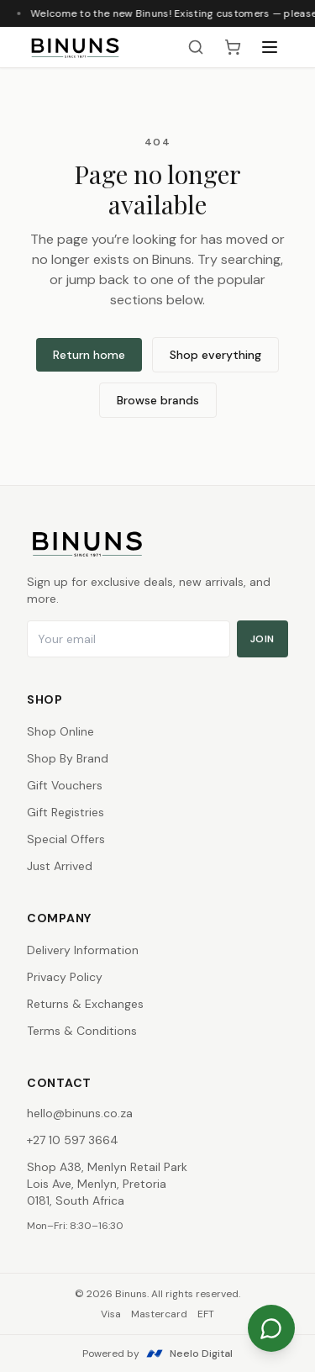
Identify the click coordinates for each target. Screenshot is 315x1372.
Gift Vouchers (64, 785)
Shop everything (215, 354)
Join (262, 639)
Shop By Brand (67, 758)
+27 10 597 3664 (72, 1140)
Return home (89, 354)
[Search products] (195, 47)
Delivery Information (83, 950)
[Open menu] (269, 47)
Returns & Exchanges (85, 1003)
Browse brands (158, 400)
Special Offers (66, 839)
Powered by (157, 1353)
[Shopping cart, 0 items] (233, 47)
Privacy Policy (64, 976)
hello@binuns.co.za (80, 1113)
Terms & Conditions (82, 1030)
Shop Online (60, 731)
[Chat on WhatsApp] (271, 1328)
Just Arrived (59, 865)
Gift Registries (65, 812)
